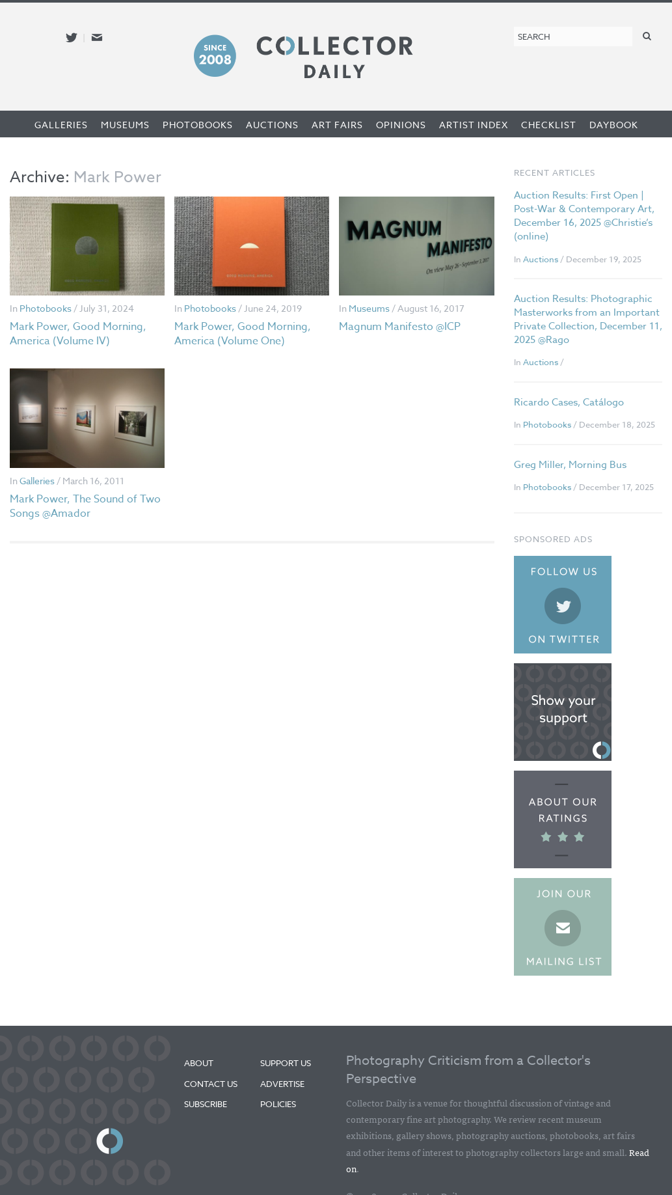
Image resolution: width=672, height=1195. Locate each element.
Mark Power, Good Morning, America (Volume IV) (78, 334)
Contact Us (210, 1084)
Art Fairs (337, 124)
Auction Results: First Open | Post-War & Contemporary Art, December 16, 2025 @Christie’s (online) (584, 215)
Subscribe (205, 1104)
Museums (125, 124)
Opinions (401, 124)
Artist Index (473, 124)
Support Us (285, 1063)
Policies (278, 1104)
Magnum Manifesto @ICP (400, 327)
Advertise (282, 1084)
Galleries (61, 124)
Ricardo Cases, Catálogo (569, 402)
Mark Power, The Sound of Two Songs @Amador (85, 506)
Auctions (272, 124)
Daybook (613, 124)
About (198, 1063)
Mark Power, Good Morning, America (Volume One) (242, 334)
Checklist (548, 124)
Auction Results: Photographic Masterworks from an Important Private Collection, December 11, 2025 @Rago (588, 319)
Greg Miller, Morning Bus (570, 465)
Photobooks (198, 124)
